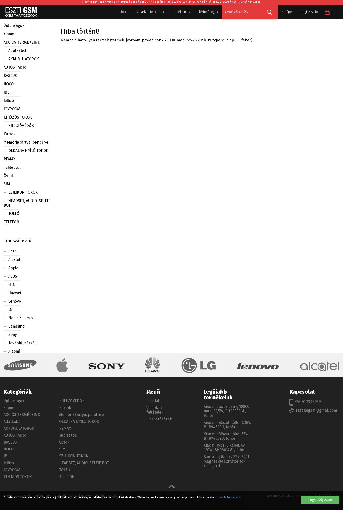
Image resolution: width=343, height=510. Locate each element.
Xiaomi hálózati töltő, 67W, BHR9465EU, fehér (226, 436)
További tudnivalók (228, 497)
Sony (12, 334)
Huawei (14, 293)
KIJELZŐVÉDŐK (21, 125)
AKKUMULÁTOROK (23, 59)
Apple (13, 268)
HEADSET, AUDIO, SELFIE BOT (84, 463)
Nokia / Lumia (20, 318)
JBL (6, 92)
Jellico (9, 100)
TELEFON (11, 222)
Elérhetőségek (208, 12)
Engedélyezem (320, 499)
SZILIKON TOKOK (23, 192)
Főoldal (124, 12)
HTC (11, 284)
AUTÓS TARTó (15, 67)
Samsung (16, 326)
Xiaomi (9, 34)
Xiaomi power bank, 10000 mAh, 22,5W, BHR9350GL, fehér (226, 411)
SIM (7, 184)
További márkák (22, 343)
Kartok (9, 134)
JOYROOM (12, 109)
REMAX (9, 159)
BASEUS (10, 75)
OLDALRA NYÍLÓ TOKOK (28, 150)
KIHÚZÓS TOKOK (18, 117)
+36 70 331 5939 (305, 402)
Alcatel (14, 259)
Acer (12, 251)
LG (10, 309)
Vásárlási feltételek (150, 12)
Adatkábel (17, 50)
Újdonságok (14, 25)
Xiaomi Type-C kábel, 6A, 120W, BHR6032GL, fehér (225, 447)
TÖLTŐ (13, 213)
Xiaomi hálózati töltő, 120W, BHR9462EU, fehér (227, 424)
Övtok (9, 175)
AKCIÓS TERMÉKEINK (22, 42)
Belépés (287, 12)
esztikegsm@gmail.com (313, 410)
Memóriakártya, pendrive (26, 142)
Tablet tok (12, 167)
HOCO (9, 84)
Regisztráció (309, 12)
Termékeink (181, 12)
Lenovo (14, 301)
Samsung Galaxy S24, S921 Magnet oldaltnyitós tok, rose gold (226, 461)
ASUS (12, 276)
